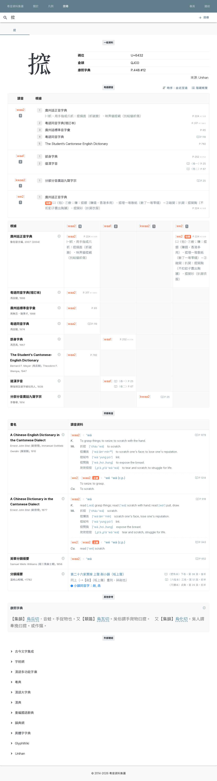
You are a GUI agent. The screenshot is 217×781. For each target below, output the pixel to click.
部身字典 (51, 156)
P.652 (202, 558)
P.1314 (202, 477)
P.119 (202, 136)
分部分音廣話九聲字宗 (60, 181)
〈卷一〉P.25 (197, 163)
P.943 (202, 542)
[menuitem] (108, 651)
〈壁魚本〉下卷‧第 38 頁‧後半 (186, 574)
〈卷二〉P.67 (197, 168)
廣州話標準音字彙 (57, 130)
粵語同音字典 (54, 137)
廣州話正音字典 (56, 110)
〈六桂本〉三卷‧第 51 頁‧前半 (187, 579)
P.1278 (202, 434)
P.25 (203, 180)
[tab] (14, 30)
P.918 (202, 498)
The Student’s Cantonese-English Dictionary (76, 144)
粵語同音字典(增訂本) (60, 123)
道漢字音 (51, 164)
